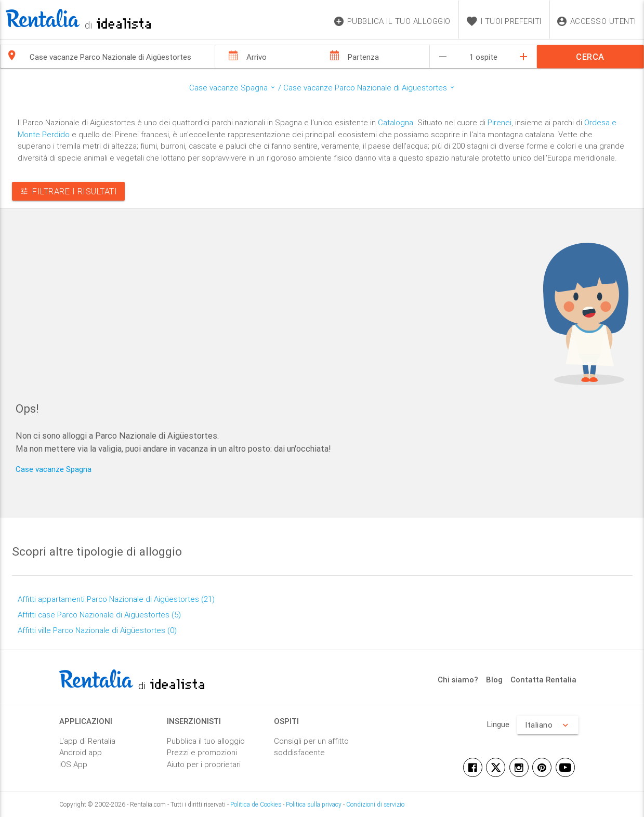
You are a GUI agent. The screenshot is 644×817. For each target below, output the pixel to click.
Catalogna (395, 122)
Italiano (548, 725)
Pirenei (499, 122)
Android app (80, 752)
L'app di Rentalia (87, 741)
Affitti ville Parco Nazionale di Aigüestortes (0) (97, 630)
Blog (494, 679)
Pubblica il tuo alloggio (206, 741)
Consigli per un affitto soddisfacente (311, 747)
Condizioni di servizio (375, 804)
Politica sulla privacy (313, 804)
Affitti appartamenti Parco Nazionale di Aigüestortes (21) (116, 599)
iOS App (73, 764)
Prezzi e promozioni (202, 752)
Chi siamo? (458, 679)
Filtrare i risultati (68, 191)
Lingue (498, 724)
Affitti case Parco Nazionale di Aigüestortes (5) (99, 615)
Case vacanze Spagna (53, 469)
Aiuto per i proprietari (204, 764)
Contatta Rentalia (543, 679)
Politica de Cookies (255, 804)
